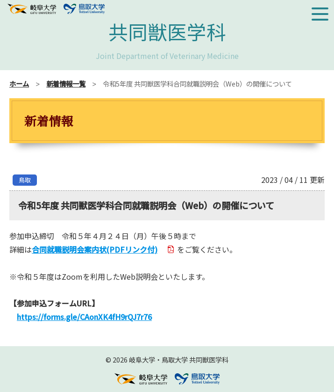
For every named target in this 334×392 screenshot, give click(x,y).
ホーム (19, 83)
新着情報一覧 (65, 83)
